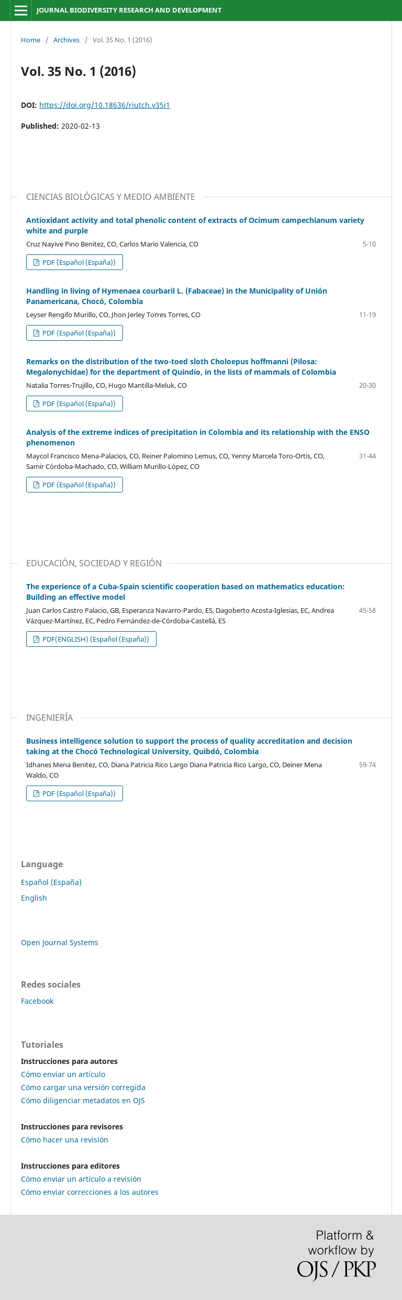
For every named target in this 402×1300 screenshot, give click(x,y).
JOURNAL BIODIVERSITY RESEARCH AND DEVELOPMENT (129, 10)
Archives (66, 39)
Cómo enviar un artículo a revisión (81, 1179)
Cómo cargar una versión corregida (83, 1087)
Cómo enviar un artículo (63, 1074)
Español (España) (51, 882)
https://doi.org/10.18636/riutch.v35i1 (104, 105)
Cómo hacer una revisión (64, 1140)
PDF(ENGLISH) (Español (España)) (95, 639)
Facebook (37, 1001)
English (34, 898)
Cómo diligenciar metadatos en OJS (83, 1100)
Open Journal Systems (59, 942)
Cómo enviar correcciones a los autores (90, 1192)
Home (30, 39)
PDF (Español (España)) (78, 262)
